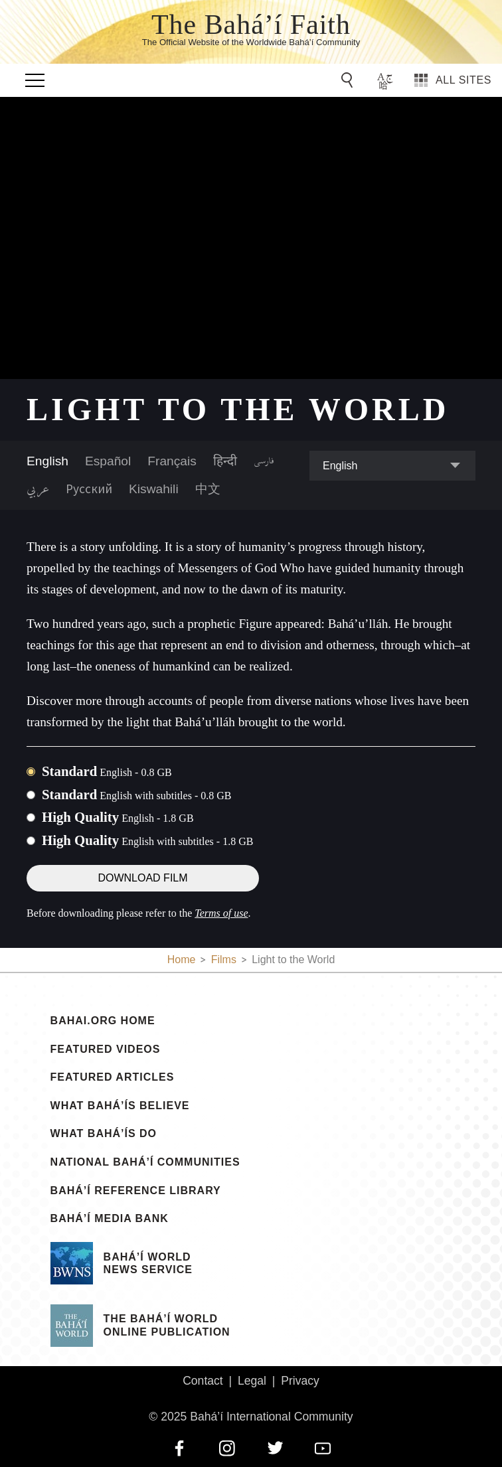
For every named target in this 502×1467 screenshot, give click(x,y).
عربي (38, 489)
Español (108, 461)
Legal (252, 1380)
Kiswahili (154, 489)
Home (181, 959)
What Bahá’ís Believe (120, 1106)
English (47, 461)
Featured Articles (112, 1077)
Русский (89, 489)
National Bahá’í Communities (145, 1162)
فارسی (264, 461)
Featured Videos (105, 1049)
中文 (207, 489)
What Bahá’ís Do (103, 1133)
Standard (107, 771)
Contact (203, 1380)
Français (172, 461)
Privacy (300, 1380)
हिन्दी (225, 461)
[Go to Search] (349, 80)
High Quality (118, 816)
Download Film (142, 878)
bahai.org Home (102, 1021)
